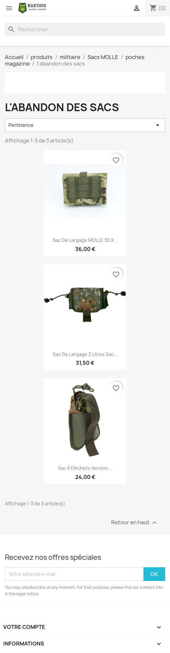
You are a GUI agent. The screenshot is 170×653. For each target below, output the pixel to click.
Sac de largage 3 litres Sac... (85, 354)
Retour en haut (134, 522)
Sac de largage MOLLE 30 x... (85, 240)
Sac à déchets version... (85, 468)
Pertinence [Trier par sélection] (85, 125)
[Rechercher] (85, 29)
